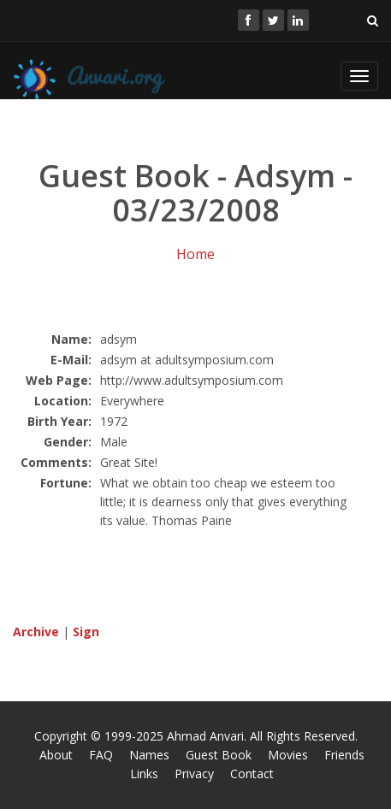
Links (144, 773)
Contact (252, 773)
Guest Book (219, 755)
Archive (36, 631)
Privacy (194, 773)
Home (195, 254)
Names (149, 755)
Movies (288, 755)
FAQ (101, 755)
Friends (344, 755)
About (56, 755)
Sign (86, 631)
